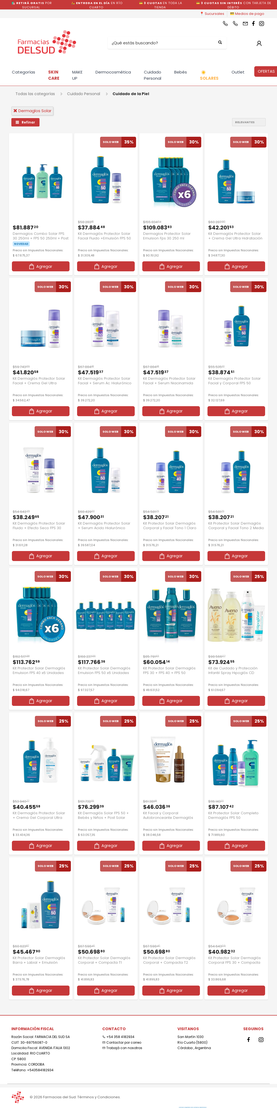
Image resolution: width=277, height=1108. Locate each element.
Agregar (40, 264)
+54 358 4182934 (118, 1031)
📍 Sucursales (212, 13)
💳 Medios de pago (247, 13)
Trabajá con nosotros (122, 1042)
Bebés (180, 72)
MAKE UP (77, 75)
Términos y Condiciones (98, 1097)
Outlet (238, 72)
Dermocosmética (113, 72)
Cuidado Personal (152, 75)
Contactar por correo (121, 1036)
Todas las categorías (35, 93)
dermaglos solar (32, 111)
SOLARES (209, 75)
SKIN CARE (53, 75)
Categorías (23, 72)
